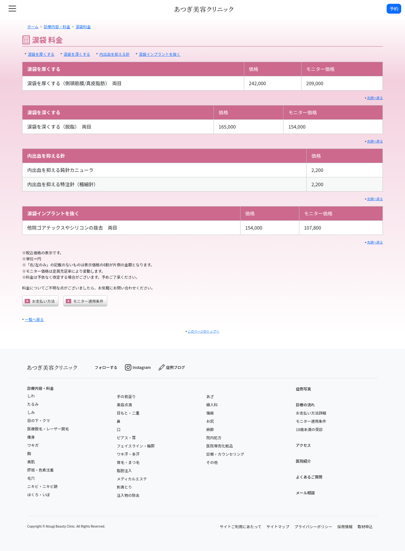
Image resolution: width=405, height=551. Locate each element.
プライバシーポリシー (313, 526)
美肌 (31, 461)
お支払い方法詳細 (311, 412)
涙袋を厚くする (41, 54)
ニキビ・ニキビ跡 (42, 486)
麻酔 (210, 429)
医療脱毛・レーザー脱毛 (48, 428)
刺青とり (124, 487)
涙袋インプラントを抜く (160, 54)
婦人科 (212, 404)
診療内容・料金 (40, 388)
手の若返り (126, 396)
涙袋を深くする (77, 54)
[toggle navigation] (12, 9)
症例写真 (303, 388)
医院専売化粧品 (219, 445)
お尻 (210, 421)
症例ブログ (172, 367)
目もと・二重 (128, 412)
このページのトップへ (203, 331)
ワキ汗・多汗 (128, 454)
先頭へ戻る (375, 97)
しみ (31, 412)
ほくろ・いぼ (38, 494)
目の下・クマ (38, 420)
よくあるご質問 (309, 476)
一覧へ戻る (34, 319)
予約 (393, 8)
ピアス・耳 (126, 437)
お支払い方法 (40, 301)
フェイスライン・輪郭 (136, 445)
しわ (31, 395)
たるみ (33, 404)
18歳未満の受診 (309, 429)
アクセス (303, 445)
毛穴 (31, 478)
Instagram (138, 367)
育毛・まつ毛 (128, 462)
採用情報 (344, 526)
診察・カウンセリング (225, 454)
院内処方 (213, 437)
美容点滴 (124, 404)
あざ (210, 396)
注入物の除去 (128, 495)
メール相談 (305, 492)
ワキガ (33, 445)
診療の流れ (305, 404)
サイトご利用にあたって (240, 526)
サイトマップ (277, 526)
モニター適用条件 (84, 301)
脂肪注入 (124, 470)
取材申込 (365, 526)
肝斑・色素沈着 (40, 469)
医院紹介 (303, 461)
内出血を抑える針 (114, 54)
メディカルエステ (132, 478)
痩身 (31, 437)
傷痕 (210, 412)
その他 (212, 462)
